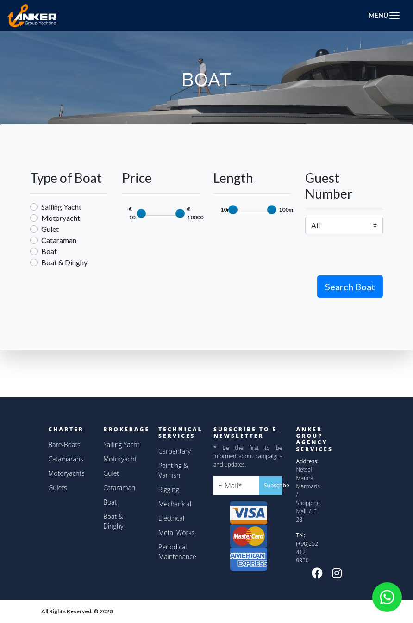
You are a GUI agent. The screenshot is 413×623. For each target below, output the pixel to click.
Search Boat (350, 286)
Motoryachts (66, 473)
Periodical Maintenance (177, 551)
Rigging (168, 489)
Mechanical (174, 503)
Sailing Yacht (61, 206)
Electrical (171, 518)
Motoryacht (60, 217)
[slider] (141, 213)
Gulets (57, 487)
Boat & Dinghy (64, 262)
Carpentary (174, 451)
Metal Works (176, 532)
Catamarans (65, 459)
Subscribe (273, 485)
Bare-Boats (64, 444)
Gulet (50, 228)
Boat (49, 251)
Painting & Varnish (173, 470)
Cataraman (58, 240)
